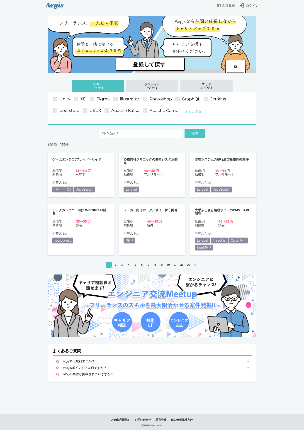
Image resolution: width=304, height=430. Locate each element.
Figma (100, 99)
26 (188, 264)
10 (168, 264)
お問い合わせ (143, 419)
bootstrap (66, 110)
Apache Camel (161, 110)
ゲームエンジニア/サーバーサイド (76, 159)
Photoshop (158, 99)
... (175, 264)
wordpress (63, 240)
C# (69, 189)
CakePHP (238, 240)
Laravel (131, 189)
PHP (58, 189)
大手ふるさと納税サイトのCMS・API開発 (222, 212)
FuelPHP (204, 247)
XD (81, 99)
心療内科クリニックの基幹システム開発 (151, 161)
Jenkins (215, 99)
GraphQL (188, 99)
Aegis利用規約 (120, 419)
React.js (219, 240)
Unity (62, 99)
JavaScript (84, 189)
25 (181, 264)
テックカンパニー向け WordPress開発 (79, 212)
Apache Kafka (123, 110)
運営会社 (161, 419)
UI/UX (92, 110)
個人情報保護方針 (182, 419)
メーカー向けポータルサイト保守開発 (151, 210)
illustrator (126, 99)
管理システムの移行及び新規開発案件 (222, 159)
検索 (195, 133)
